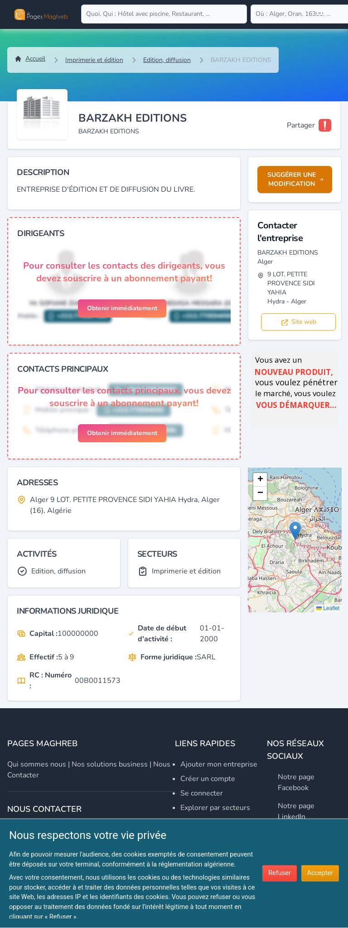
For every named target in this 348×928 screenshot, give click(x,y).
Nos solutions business (110, 764)
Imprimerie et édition (94, 60)
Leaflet (327, 608)
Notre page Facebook (296, 782)
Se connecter (201, 793)
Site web (298, 321)
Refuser (279, 873)
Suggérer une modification (295, 179)
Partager (301, 125)
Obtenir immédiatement (122, 308)
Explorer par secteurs (215, 808)
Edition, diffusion (167, 60)
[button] (295, 530)
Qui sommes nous (36, 764)
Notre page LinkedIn (296, 811)
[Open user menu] (320, 14)
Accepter (320, 873)
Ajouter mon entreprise (218, 764)
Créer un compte (207, 779)
